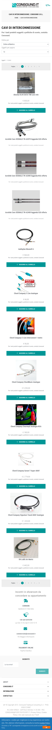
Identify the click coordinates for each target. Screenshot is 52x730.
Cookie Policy (44, 723)
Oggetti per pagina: (8, 48)
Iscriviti (42, 671)
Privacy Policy (36, 712)
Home (16, 18)
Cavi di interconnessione (28, 18)
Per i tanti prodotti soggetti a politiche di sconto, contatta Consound (26, 145)
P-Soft (36, 715)
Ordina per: (5, 40)
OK (46, 727)
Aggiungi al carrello (26, 110)
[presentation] (19, 671)
